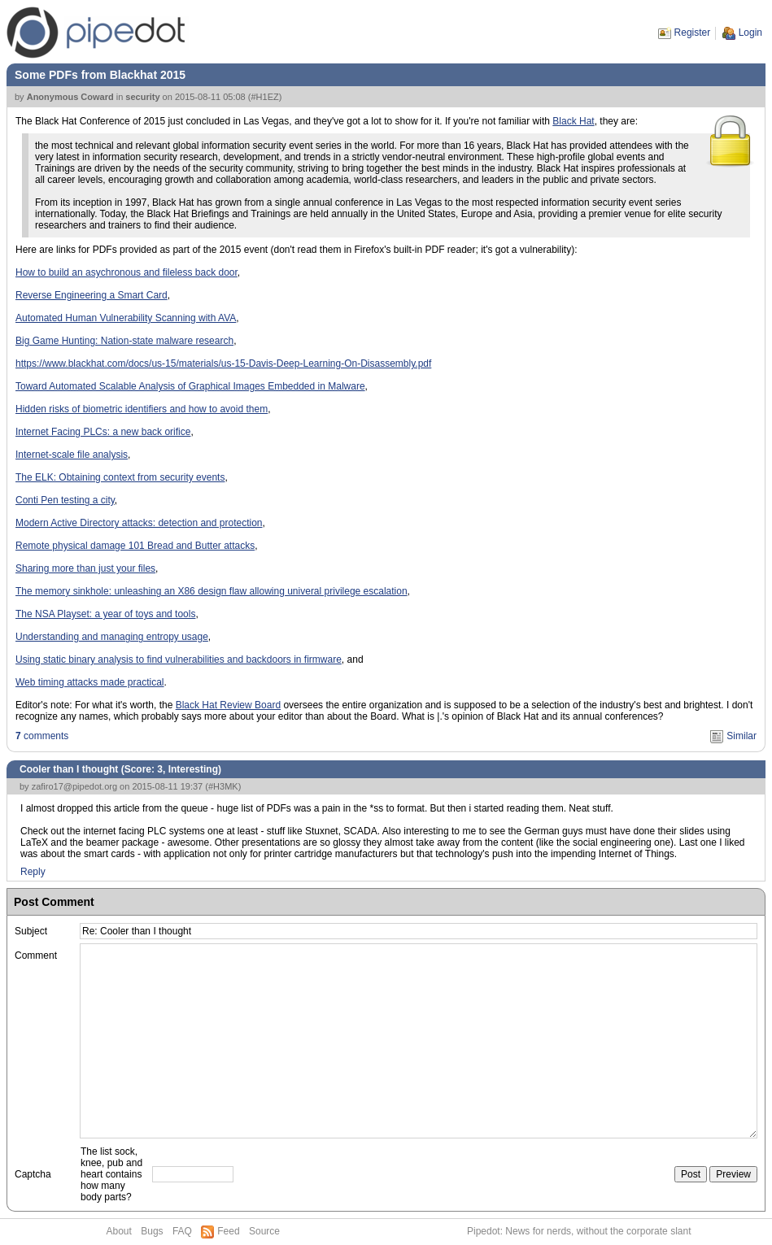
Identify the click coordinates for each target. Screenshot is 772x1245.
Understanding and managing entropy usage (111, 636)
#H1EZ (264, 97)
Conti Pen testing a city (65, 500)
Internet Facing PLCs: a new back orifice (102, 431)
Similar (741, 736)
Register (692, 32)
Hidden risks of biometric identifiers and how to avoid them (141, 409)
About (119, 1231)
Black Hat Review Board (228, 705)
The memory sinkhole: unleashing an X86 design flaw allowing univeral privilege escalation (211, 591)
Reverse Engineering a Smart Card (91, 295)
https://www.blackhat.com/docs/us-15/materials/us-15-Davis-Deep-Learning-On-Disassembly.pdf (223, 363)
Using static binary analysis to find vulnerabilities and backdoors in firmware (178, 659)
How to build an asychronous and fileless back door (126, 272)
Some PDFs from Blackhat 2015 (100, 74)
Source (264, 1231)
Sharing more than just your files (85, 568)
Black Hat (573, 121)
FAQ (182, 1231)
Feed (228, 1231)
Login (750, 32)
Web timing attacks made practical (89, 682)
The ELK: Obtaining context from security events (120, 477)
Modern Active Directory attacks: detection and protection (139, 523)
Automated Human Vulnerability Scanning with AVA (125, 318)
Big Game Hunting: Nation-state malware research (124, 340)
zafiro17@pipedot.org (74, 786)
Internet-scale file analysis (71, 454)
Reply (33, 871)
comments (41, 736)
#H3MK (223, 786)
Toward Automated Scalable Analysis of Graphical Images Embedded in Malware (190, 386)
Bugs (152, 1231)
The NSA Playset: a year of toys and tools (105, 614)
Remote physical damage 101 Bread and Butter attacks (135, 545)
